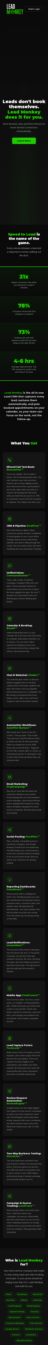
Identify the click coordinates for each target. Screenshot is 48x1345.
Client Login (34, 9)
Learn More (24, 141)
